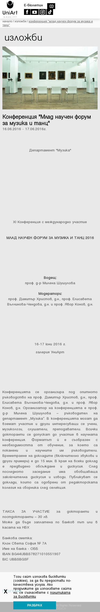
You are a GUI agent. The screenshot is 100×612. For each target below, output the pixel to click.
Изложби (20, 21)
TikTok (49, 12)
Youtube (34, 12)
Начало (7, 21)
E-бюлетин (33, 5)
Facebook (27, 12)
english (51, 6)
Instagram (42, 12)
